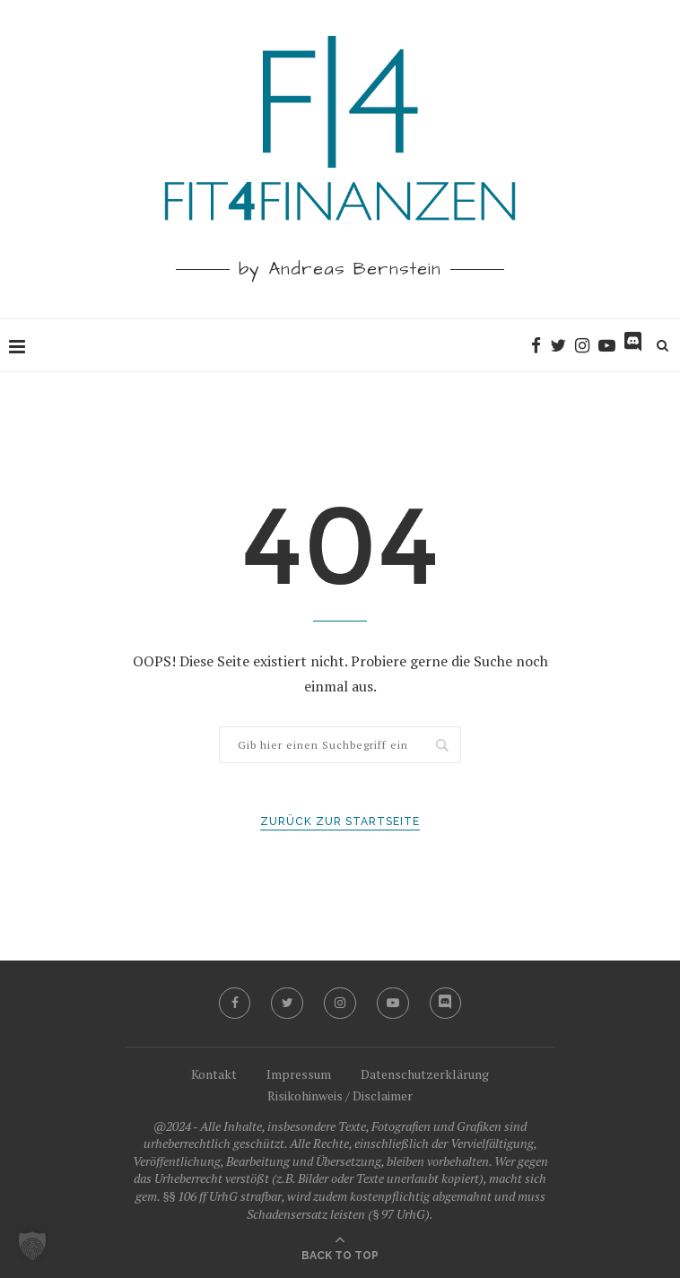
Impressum (298, 1073)
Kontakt (214, 1073)
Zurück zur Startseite (340, 821)
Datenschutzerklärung (425, 1073)
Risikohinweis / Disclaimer (340, 1095)
